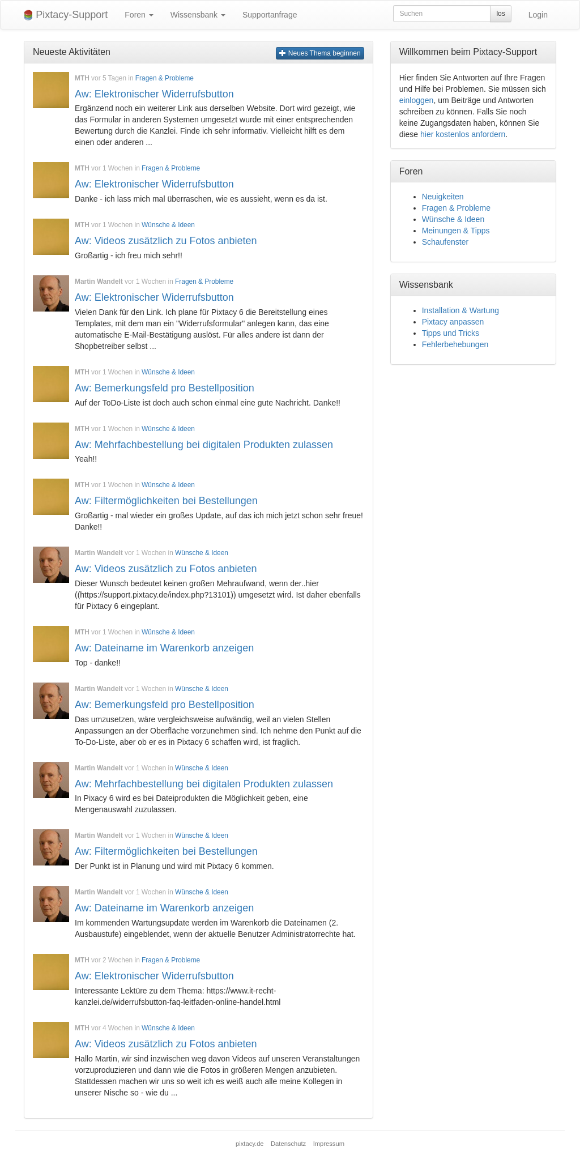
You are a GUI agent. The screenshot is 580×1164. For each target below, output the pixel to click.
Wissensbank (197, 14)
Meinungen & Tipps (456, 230)
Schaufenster (445, 241)
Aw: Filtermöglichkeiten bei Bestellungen (166, 500)
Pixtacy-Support (66, 15)
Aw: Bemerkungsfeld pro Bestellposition (164, 388)
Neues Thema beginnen (319, 53)
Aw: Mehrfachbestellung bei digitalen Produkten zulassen (204, 444)
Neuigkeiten (443, 196)
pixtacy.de (250, 1143)
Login (538, 14)
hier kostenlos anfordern (462, 134)
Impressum (328, 1143)
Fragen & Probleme (164, 78)
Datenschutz (288, 1143)
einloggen (416, 100)
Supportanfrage (269, 14)
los (500, 14)
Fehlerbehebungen (455, 344)
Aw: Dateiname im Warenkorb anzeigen (164, 648)
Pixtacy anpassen (453, 321)
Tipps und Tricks (450, 333)
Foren (139, 14)
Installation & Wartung (460, 310)
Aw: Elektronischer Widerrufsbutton (154, 94)
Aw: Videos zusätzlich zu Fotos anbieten (166, 240)
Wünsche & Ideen (168, 225)
